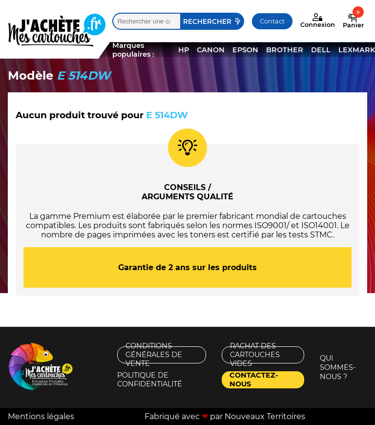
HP (183, 49)
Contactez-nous (253, 379)
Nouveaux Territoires (265, 416)
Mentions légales (41, 416)
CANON (211, 49)
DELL (321, 49)
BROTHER (284, 49)
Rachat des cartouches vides (255, 354)
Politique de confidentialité (149, 379)
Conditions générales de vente (153, 354)
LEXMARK (356, 49)
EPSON (245, 49)
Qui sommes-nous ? (338, 367)
